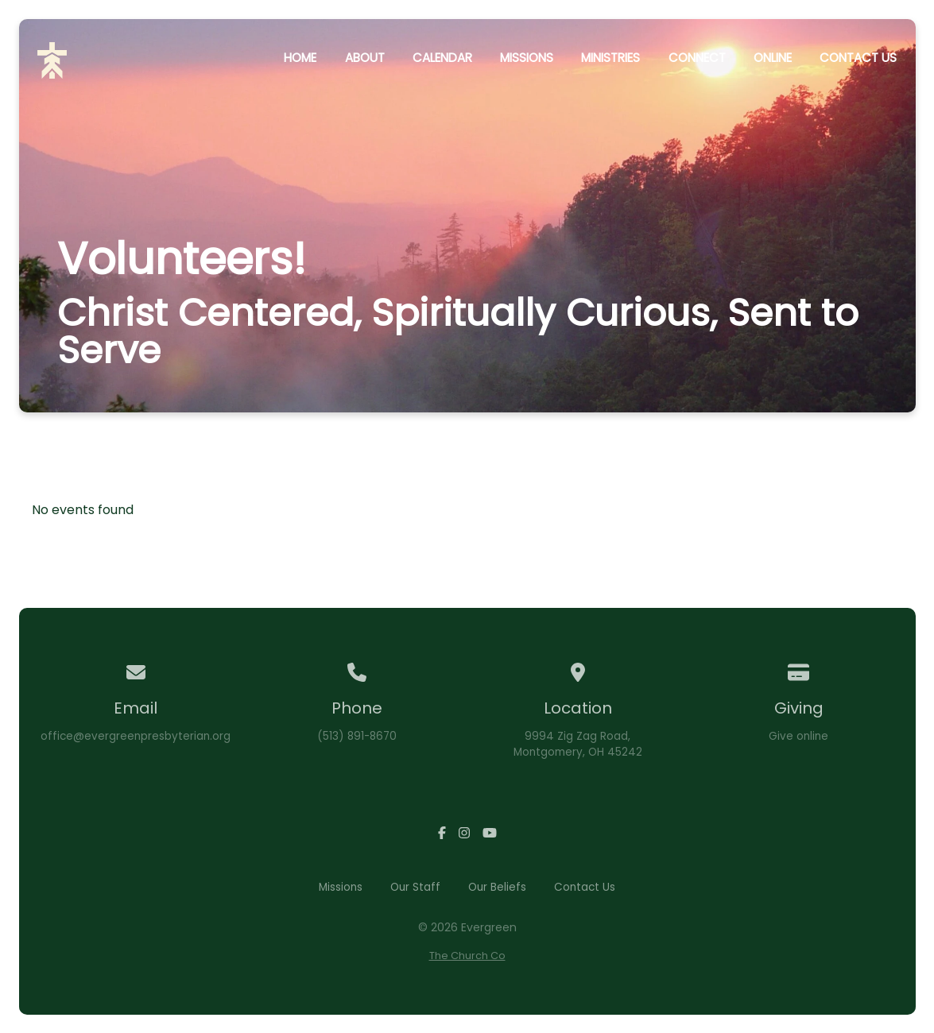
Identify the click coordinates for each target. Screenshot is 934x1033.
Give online (798, 736)
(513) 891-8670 (357, 736)
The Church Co (467, 955)
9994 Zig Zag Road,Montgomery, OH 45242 (578, 744)
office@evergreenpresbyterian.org (136, 736)
